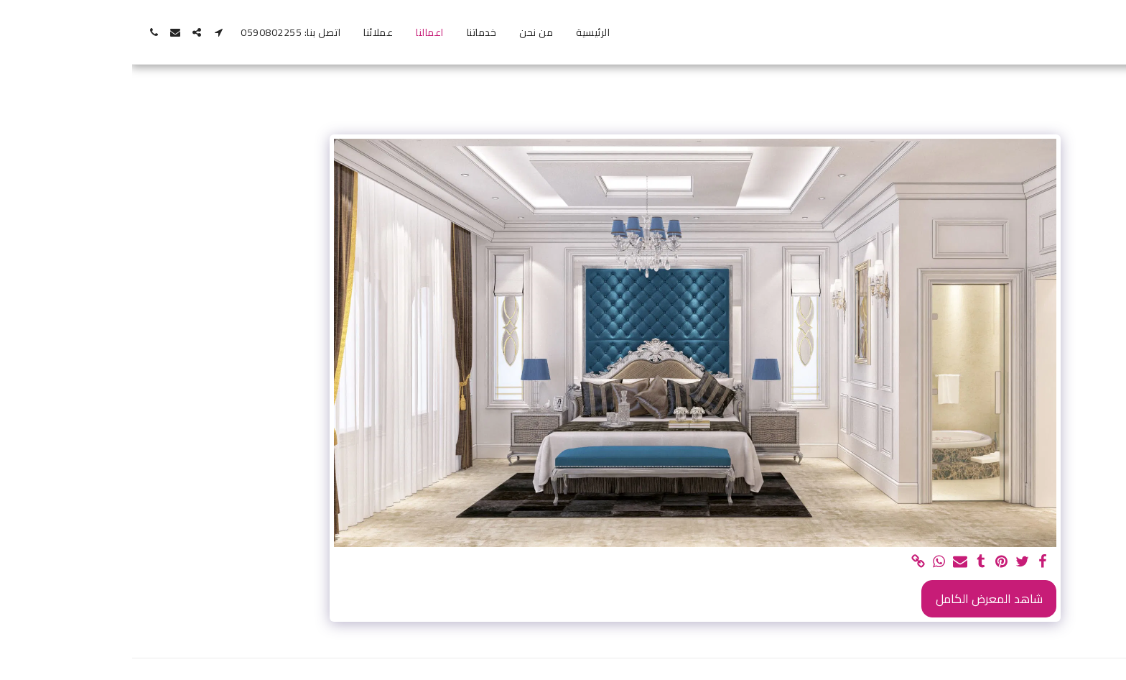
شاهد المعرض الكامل (857, 599)
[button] (86, 32)
